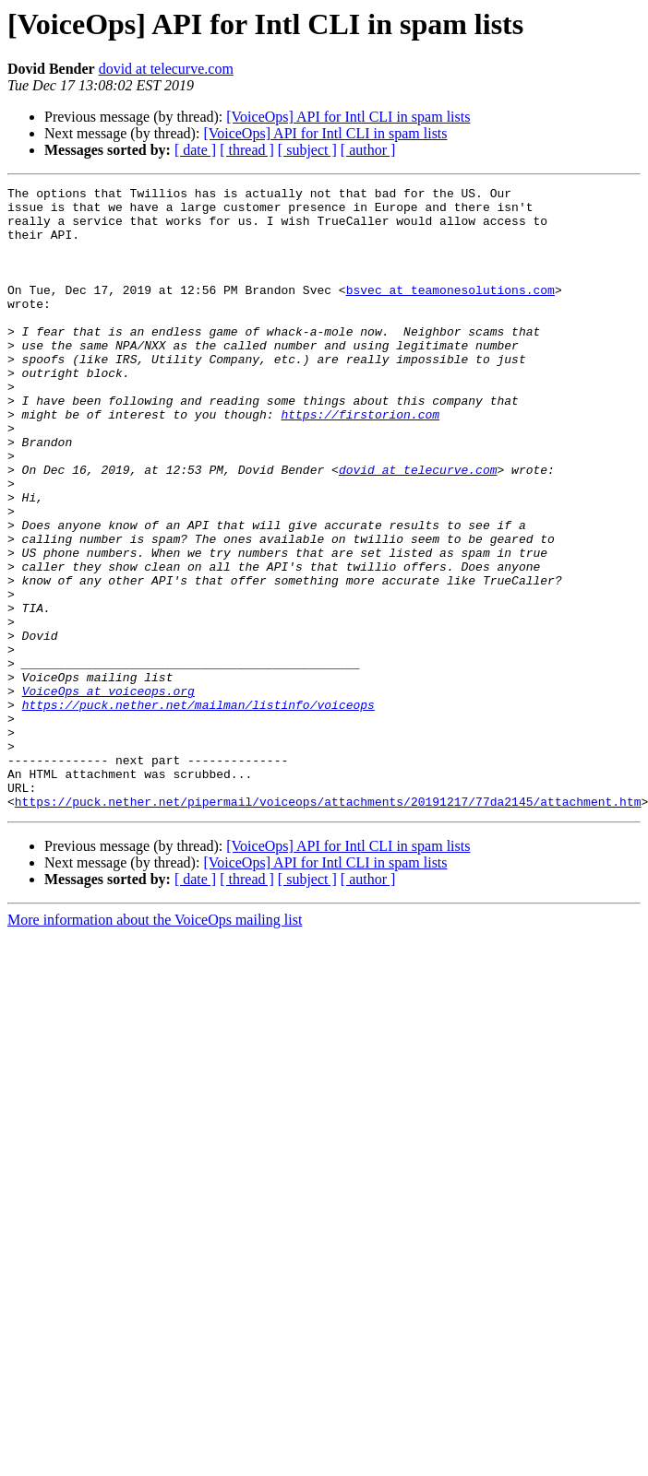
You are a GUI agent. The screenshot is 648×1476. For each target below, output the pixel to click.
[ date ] (195, 150)
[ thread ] (247, 150)
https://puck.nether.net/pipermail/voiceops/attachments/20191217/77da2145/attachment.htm (328, 925)
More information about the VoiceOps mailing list (154, 1044)
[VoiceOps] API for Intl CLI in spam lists (348, 116)
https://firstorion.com (360, 461)
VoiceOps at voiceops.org (108, 793)
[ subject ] (307, 150)
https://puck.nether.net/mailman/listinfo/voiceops (198, 809)
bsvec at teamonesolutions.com (450, 311)
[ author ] (368, 150)
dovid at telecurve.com (166, 69)
